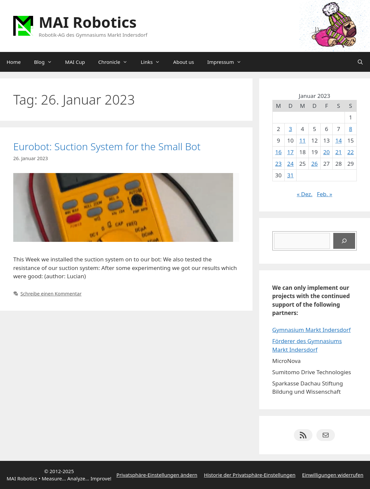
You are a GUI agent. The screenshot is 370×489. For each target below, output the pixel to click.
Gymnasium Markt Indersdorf (311, 329)
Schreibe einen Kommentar (51, 293)
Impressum (227, 62)
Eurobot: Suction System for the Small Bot (107, 146)
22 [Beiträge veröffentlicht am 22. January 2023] (350, 152)
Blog (46, 62)
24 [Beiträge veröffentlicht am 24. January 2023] (290, 163)
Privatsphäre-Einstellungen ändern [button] (156, 474)
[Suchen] (344, 241)
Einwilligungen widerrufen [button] (332, 474)
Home (14, 62)
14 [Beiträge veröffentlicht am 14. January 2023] (338, 140)
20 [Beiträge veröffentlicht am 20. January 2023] (326, 152)
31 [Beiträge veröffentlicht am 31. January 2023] (290, 175)
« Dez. (304, 194)
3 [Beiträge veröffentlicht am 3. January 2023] (290, 129)
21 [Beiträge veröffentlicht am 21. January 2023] (338, 152)
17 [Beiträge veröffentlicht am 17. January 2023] (290, 152)
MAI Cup (75, 62)
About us (183, 62)
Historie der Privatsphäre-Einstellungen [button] (250, 474)
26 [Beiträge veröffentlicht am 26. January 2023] (314, 163)
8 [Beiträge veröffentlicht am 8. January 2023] (350, 129)
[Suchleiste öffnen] (360, 62)
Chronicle (116, 62)
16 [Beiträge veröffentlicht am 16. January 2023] (278, 152)
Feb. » (324, 194)
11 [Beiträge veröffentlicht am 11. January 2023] (302, 140)
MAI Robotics (88, 22)
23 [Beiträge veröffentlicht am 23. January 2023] (278, 163)
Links (153, 62)
